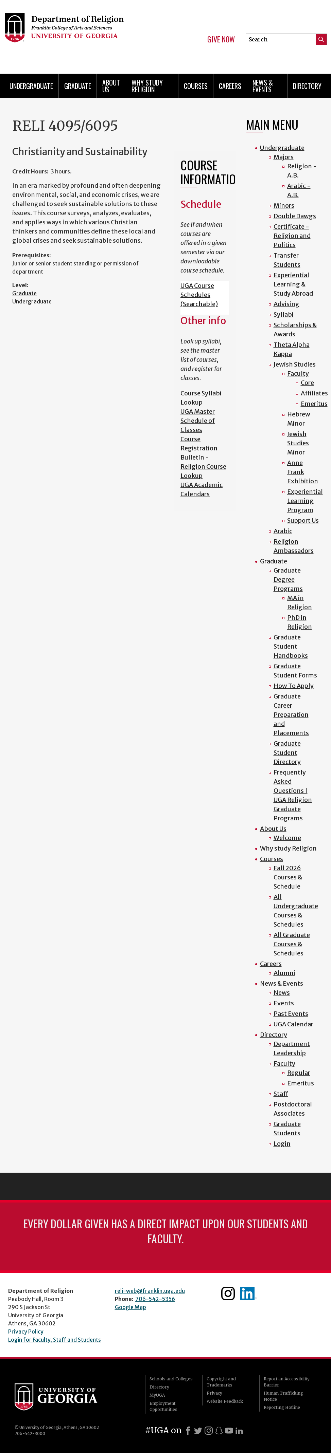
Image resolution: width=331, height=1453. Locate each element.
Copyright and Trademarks (221, 1381)
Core (307, 383)
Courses (196, 86)
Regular (298, 1073)
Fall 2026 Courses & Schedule (288, 877)
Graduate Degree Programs (288, 579)
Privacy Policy (25, 1331)
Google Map (130, 1307)
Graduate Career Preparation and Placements (291, 714)
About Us (111, 85)
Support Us (303, 520)
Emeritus (314, 404)
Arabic (283, 531)
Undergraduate (31, 86)
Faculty (298, 373)
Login (282, 1144)
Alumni (284, 973)
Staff (281, 1094)
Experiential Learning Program (305, 501)
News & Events (262, 85)
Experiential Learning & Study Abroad (293, 284)
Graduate (77, 86)
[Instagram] (209, 1431)
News (282, 992)
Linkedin (248, 1293)
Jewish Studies (295, 364)
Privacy (214, 1393)
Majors (284, 157)
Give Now (221, 39)
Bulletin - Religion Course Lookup (203, 466)
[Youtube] (229, 1431)
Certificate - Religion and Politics (292, 236)
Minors (284, 205)
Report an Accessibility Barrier (287, 1381)
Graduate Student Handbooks (291, 646)
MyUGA (157, 1395)
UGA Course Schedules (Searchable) (199, 295)
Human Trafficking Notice (283, 1396)
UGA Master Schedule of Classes (197, 421)
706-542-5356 (155, 1299)
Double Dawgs (295, 216)
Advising (286, 304)
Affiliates (314, 393)
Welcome (287, 838)
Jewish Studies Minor (298, 443)
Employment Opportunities (163, 1406)
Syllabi (284, 314)
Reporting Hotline (282, 1407)
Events (284, 1003)
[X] (198, 1431)
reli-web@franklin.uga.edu (150, 1290)
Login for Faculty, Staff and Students (54, 1339)
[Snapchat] (219, 1431)
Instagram (228, 1293)
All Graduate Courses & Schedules (292, 944)
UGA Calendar (293, 1024)
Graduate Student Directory (287, 753)
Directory (307, 86)
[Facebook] (188, 1431)
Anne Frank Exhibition (302, 472)
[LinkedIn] (239, 1431)
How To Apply (294, 686)
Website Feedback (225, 1401)
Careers (230, 86)
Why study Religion (147, 85)
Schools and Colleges (171, 1378)
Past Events (291, 1014)
